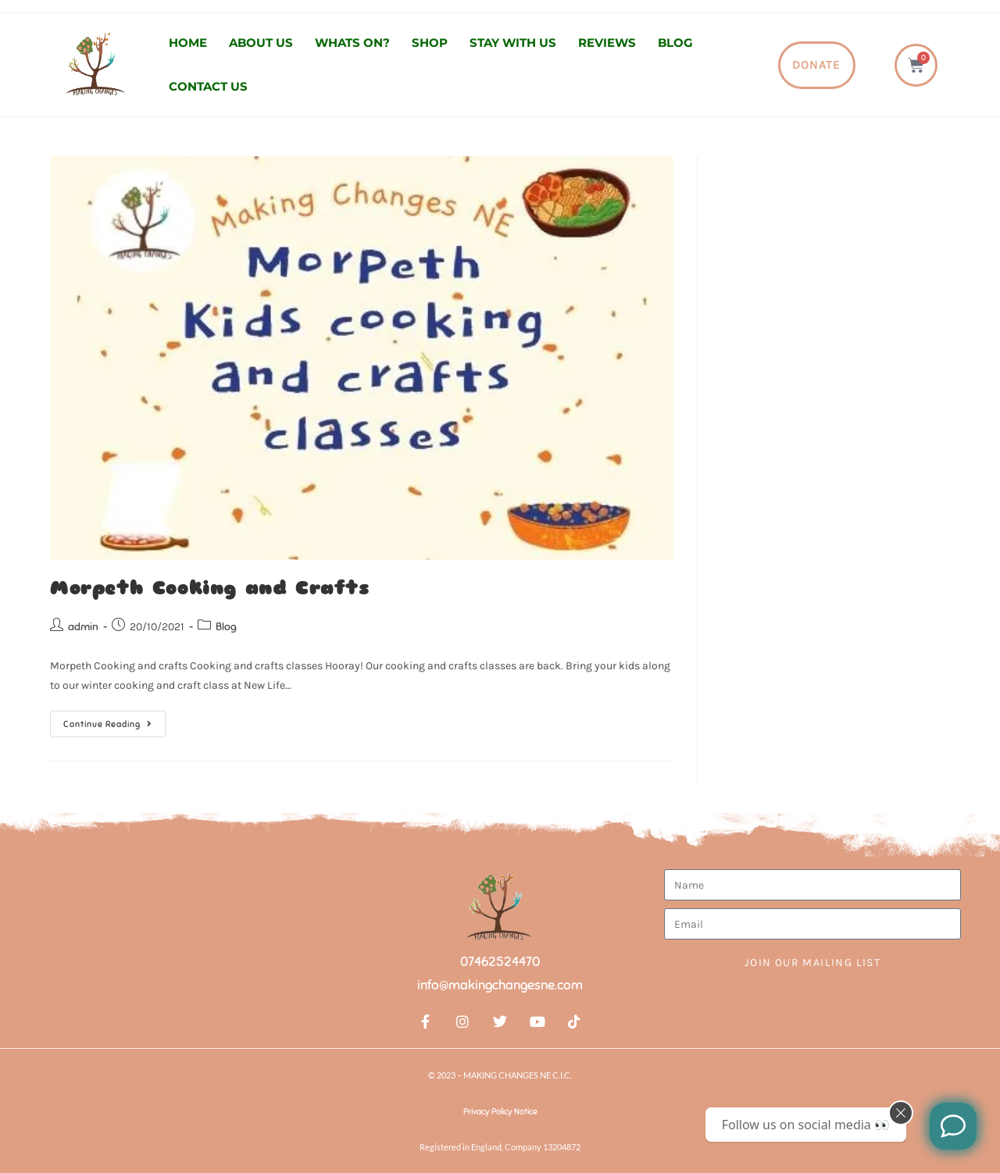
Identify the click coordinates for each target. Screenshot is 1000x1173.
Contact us (208, 86)
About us (261, 42)
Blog (675, 42)
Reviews (607, 42)
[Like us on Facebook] (953, 1126)
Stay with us (513, 42)
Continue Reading (114, 720)
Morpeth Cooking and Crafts (210, 588)
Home (188, 42)
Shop (430, 42)
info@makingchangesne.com (500, 985)
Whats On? (352, 42)
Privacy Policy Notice (500, 1111)
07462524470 (500, 962)
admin (83, 626)
